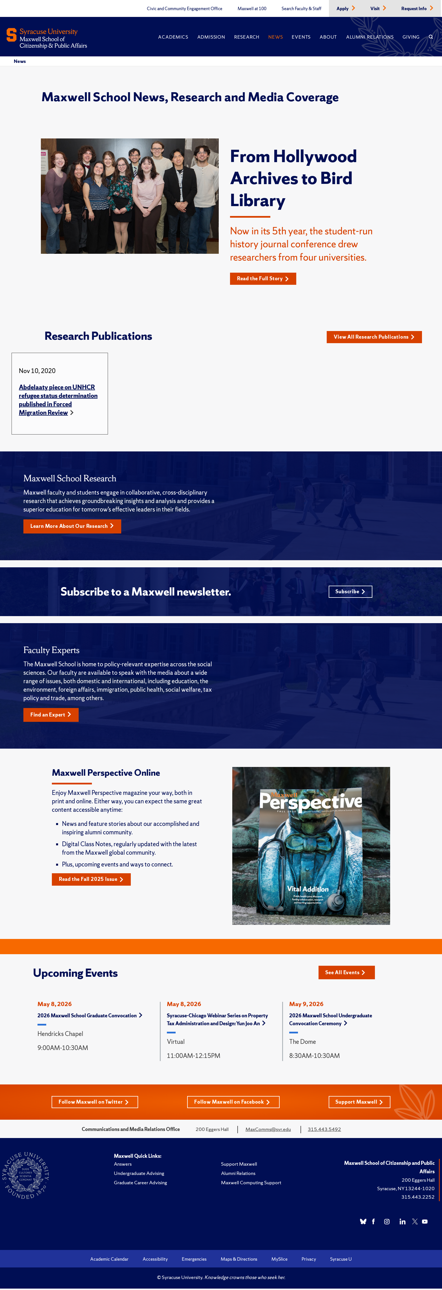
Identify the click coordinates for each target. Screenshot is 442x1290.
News (275, 37)
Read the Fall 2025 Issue (91, 880)
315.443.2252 (418, 1198)
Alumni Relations (370, 37)
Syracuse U (341, 1260)
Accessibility (155, 1260)
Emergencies (194, 1260)
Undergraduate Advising (139, 1174)
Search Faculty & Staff (301, 9)
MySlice (279, 1260)
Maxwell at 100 (252, 9)
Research (246, 37)
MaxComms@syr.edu (268, 1130)
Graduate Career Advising (140, 1184)
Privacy (309, 1260)
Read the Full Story (263, 278)
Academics (173, 37)
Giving (411, 37)
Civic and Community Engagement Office (184, 9)
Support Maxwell (359, 1103)
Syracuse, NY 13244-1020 (406, 1190)
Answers (123, 1165)
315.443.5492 (324, 1130)
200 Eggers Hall (418, 1181)
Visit (375, 9)
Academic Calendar (109, 1260)
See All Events (346, 973)
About (328, 37)
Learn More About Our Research (72, 526)
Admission (211, 37)
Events (301, 37)
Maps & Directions (239, 1260)
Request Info (414, 9)
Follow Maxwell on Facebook (232, 1103)
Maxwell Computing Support (251, 1184)
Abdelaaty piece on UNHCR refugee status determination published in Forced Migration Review (58, 400)
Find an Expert (51, 716)
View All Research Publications (374, 337)
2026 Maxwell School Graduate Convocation (89, 1016)
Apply (343, 9)
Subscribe (350, 592)
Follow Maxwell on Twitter (93, 1103)
